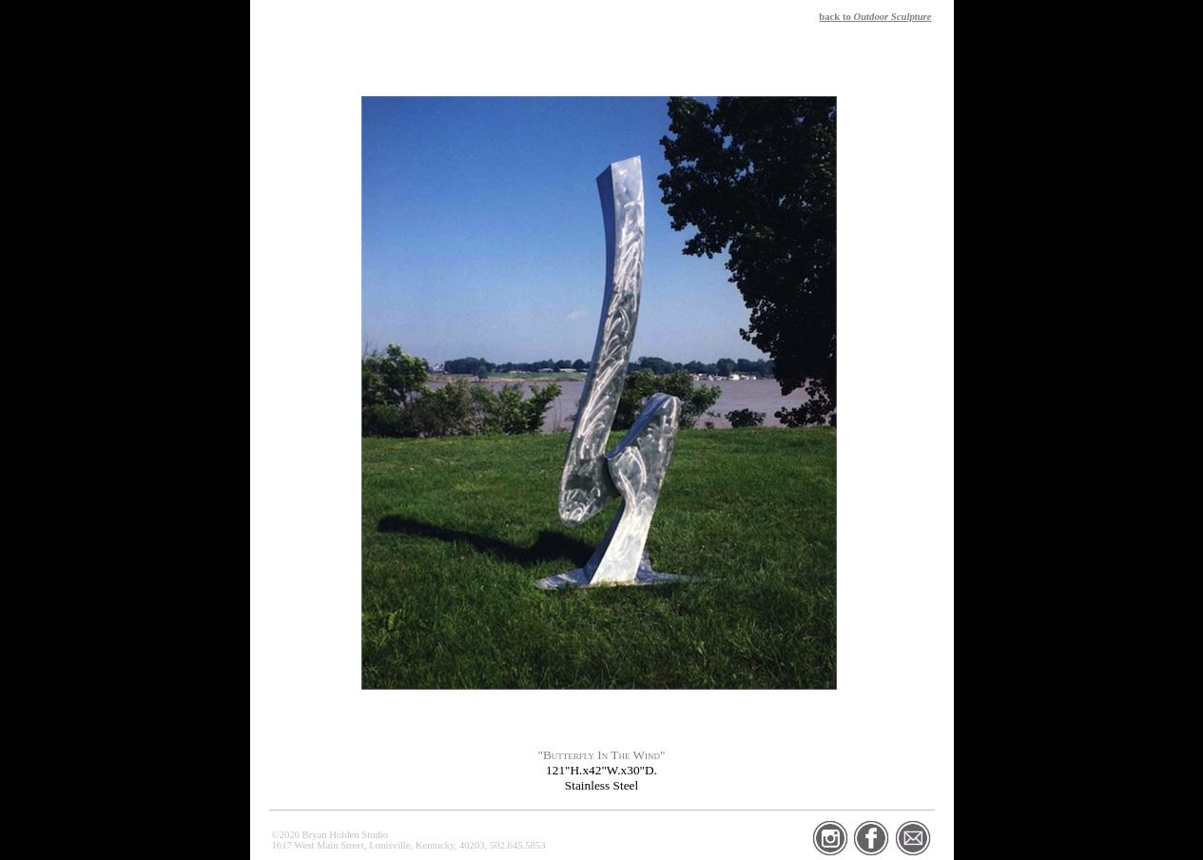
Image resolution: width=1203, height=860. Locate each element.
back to (875, 16)
